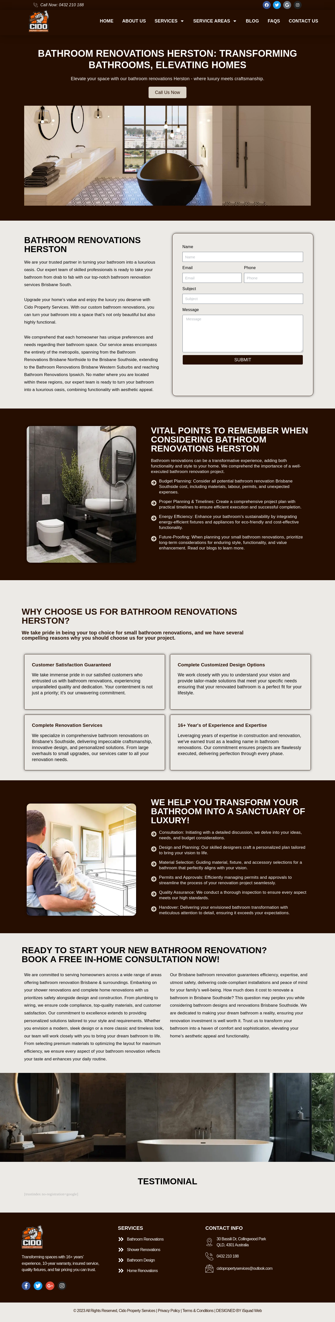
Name (187, 247)
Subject (189, 289)
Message (190, 310)
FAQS (274, 20)
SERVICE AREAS (215, 21)
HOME (107, 20)
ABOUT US (134, 20)
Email (187, 268)
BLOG (252, 20)
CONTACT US (303, 20)
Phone (250, 268)
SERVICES (169, 21)
